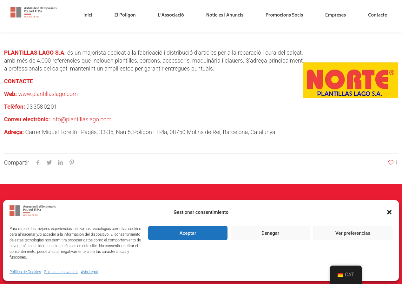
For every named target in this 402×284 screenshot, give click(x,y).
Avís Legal (89, 272)
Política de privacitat (61, 272)
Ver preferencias (352, 233)
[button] (389, 212)
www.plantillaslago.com (48, 94)
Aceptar (188, 233)
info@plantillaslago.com (81, 119)
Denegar (270, 233)
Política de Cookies (25, 272)
